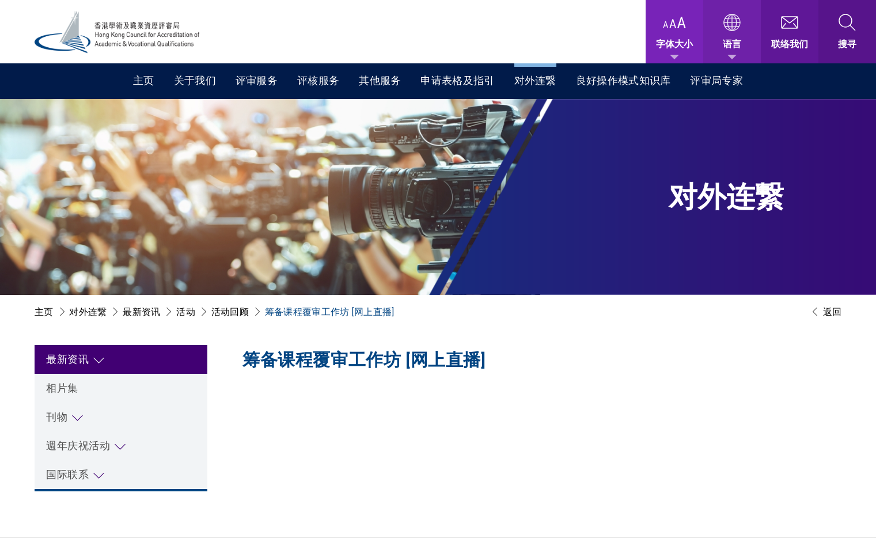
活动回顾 (230, 311)
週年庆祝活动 (78, 446)
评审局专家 (716, 80)
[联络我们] (789, 31)
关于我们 (195, 80)
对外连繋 (535, 80)
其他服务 (380, 80)
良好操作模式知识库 (623, 80)
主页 (143, 80)
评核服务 (318, 80)
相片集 (62, 388)
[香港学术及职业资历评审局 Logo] (117, 32)
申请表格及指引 (457, 80)
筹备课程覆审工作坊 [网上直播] (330, 311)
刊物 (56, 417)
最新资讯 (141, 311)
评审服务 (257, 80)
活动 (185, 311)
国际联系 (67, 474)
